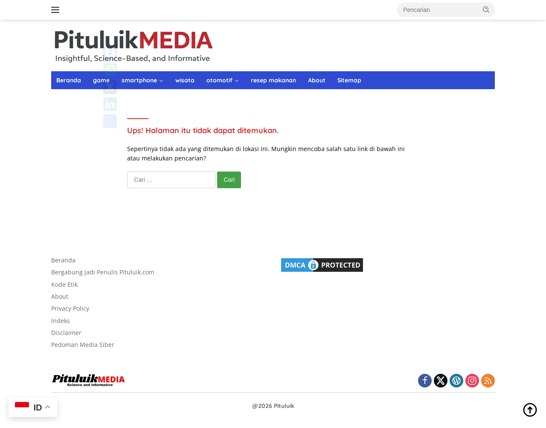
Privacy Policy (70, 308)
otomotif (219, 80)
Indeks (60, 321)
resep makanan (273, 80)
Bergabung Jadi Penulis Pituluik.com (102, 272)
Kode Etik (64, 284)
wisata (185, 80)
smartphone (139, 80)
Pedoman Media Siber (82, 345)
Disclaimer (66, 333)
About (316, 80)
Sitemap (349, 80)
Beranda (68, 80)
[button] (486, 9)
